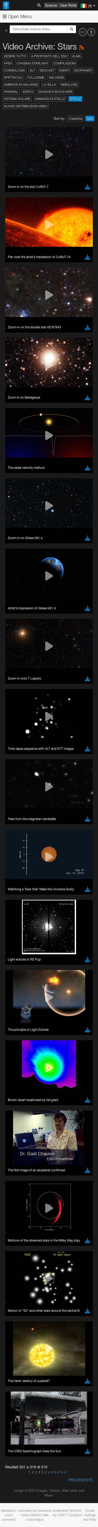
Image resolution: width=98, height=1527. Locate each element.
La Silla (49, 85)
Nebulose (69, 85)
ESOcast (47, 70)
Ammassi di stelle (50, 99)
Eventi (64, 70)
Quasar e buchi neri (55, 92)
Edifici (28, 92)
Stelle (75, 99)
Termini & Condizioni (75, 1513)
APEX (8, 63)
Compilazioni (64, 63)
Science (51, 5)
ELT (32, 70)
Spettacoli (13, 77)
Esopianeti (83, 70)
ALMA (76, 56)
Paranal (11, 92)
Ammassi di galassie (21, 85)
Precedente (80, 1480)
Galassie (56, 77)
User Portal (68, 5)
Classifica (75, 118)
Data (90, 118)
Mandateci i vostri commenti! (8, 1515)
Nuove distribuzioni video (25, 106)
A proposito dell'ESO (49, 56)
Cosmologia (14, 70)
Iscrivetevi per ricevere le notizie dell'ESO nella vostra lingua (34, 1515)
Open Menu (17, 16)
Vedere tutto (15, 56)
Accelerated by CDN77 (60, 1513)
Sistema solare (17, 99)
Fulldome (35, 77)
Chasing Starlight (32, 63)
